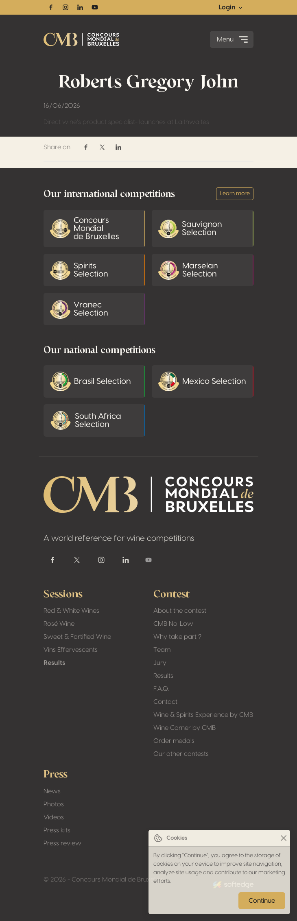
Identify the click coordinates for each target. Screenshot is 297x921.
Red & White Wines (71, 610)
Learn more (235, 193)
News (52, 791)
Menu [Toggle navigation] (233, 39)
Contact (165, 702)
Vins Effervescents (71, 650)
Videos (54, 817)
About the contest (179, 610)
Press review (62, 843)
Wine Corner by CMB (184, 728)
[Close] (283, 838)
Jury (159, 663)
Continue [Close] (262, 900)
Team (161, 650)
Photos (54, 804)
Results (54, 663)
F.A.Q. (161, 689)
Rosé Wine (59, 624)
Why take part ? (177, 637)
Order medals (173, 741)
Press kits (57, 830)
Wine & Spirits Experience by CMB (203, 715)
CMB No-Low (173, 624)
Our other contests (181, 754)
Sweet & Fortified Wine (77, 637)
